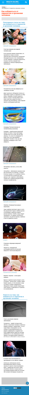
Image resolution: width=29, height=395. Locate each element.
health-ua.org (14, 2)
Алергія (5, 240)
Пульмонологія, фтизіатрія (10, 272)
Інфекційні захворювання (9, 46)
